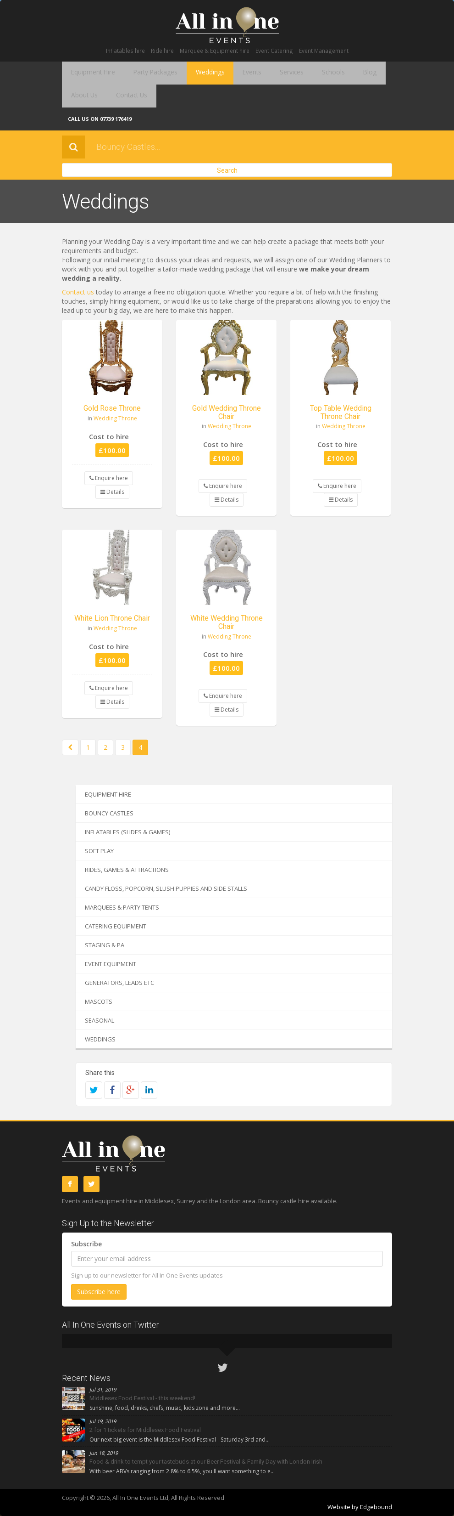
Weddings (196, 73)
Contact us (78, 292)
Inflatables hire (125, 50)
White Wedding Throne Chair (226, 622)
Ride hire (162, 50)
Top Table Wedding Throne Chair (340, 412)
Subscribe (86, 1243)
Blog (336, 73)
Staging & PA (104, 945)
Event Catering (274, 50)
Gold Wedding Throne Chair (226, 412)
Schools (305, 73)
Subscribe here (99, 1291)
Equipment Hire (90, 73)
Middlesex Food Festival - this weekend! (142, 1398)
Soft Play (99, 851)
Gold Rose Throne (112, 408)
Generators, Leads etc (119, 983)
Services (268, 73)
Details (112, 492)
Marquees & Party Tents (122, 907)
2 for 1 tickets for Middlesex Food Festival (145, 1429)
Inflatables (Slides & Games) (127, 832)
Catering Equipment (115, 926)
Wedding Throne (115, 418)
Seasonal (99, 1020)
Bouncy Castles (109, 813)
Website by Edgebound (359, 1507)
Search (227, 170)
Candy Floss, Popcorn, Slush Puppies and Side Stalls (166, 888)
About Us (368, 73)
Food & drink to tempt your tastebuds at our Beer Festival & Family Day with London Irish (205, 1461)
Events (233, 73)
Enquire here (108, 478)
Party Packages (146, 73)
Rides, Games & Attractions (127, 869)
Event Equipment (110, 964)
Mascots (98, 1001)
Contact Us (84, 96)
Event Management (324, 50)
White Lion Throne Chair (112, 618)
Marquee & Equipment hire (214, 50)
